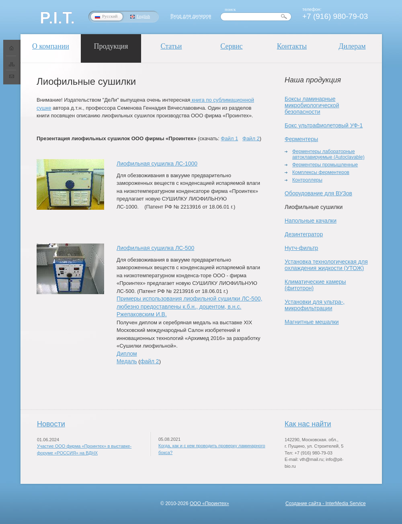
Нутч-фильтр (301, 248)
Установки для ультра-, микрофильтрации (315, 305)
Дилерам (351, 46)
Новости (51, 424)
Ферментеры (301, 139)
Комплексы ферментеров (320, 172)
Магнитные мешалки (312, 322)
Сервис (231, 46)
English (143, 16)
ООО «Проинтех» (209, 503)
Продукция (111, 46)
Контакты (292, 46)
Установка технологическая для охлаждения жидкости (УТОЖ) (326, 264)
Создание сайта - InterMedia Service (325, 503)
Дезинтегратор (304, 234)
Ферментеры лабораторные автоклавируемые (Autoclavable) (328, 154)
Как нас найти (308, 424)
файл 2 (149, 361)
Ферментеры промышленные (325, 165)
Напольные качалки (310, 220)
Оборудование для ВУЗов (318, 193)
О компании (50, 46)
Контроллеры (307, 180)
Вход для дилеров (190, 16)
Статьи (171, 46)
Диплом (127, 353)
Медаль (127, 361)
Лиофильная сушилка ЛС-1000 (157, 163)
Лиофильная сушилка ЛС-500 (155, 248)
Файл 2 (251, 138)
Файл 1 (229, 138)
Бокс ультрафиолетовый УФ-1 (324, 125)
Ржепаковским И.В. (142, 314)
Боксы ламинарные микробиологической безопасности (312, 105)
